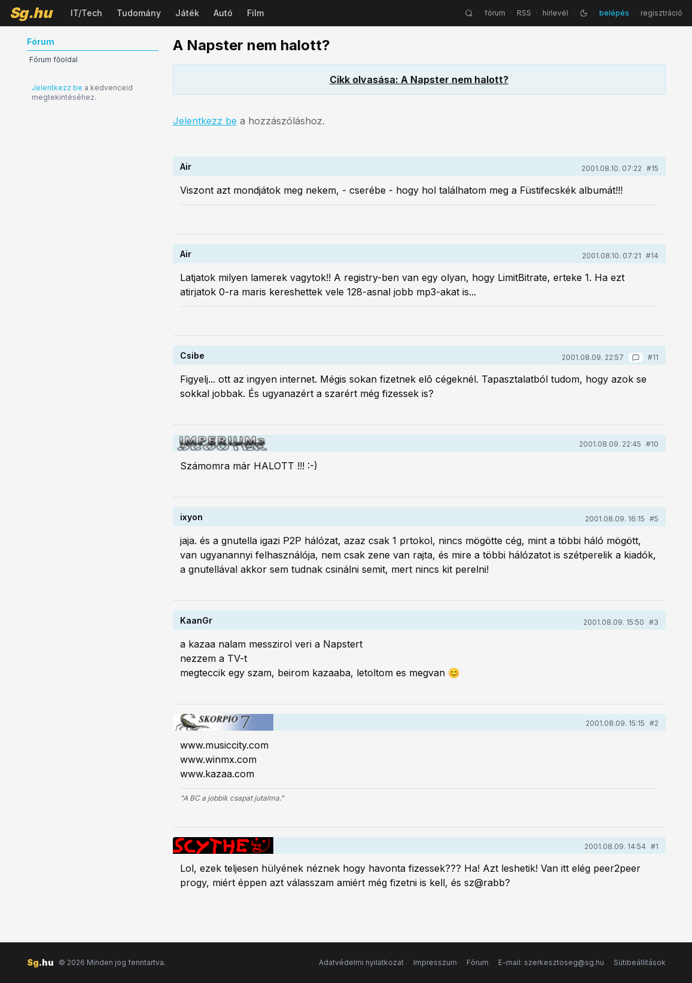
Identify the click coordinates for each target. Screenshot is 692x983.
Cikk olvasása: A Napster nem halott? (419, 80)
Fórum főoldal (53, 59)
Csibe (192, 355)
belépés (614, 12)
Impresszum (435, 962)
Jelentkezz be (57, 87)
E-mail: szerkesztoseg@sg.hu (551, 962)
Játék (187, 13)
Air (185, 166)
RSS (524, 12)
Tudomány (139, 13)
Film (255, 13)
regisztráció (661, 12)
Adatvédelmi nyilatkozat (361, 962)
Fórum (478, 962)
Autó (223, 13)
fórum (494, 12)
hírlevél (555, 12)
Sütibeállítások (640, 962)
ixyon (191, 517)
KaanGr (196, 620)
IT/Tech (86, 13)
